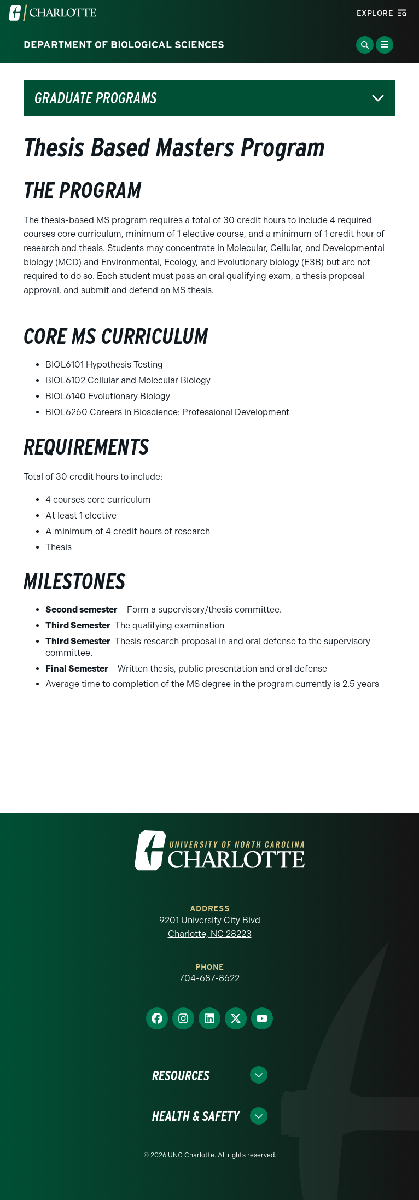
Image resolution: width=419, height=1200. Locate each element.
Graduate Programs (95, 98)
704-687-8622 (209, 978)
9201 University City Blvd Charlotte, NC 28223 (209, 927)
